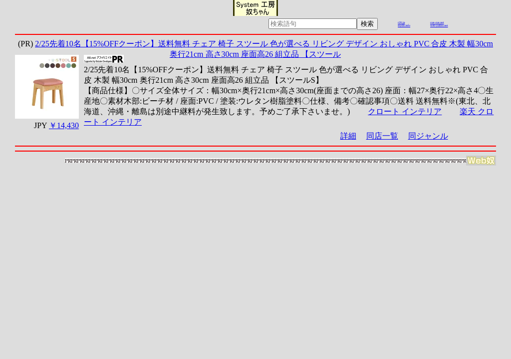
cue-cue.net (437, 22)
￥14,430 (64, 125)
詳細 (348, 136)
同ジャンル (428, 136)
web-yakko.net (439, 25)
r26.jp (401, 22)
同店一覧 (382, 136)
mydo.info (404, 25)
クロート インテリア (405, 111)
